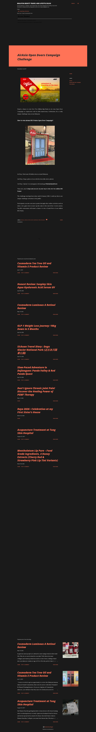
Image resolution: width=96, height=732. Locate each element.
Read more (55, 272)
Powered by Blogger (48, 726)
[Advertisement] (45, 36)
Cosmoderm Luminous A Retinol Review (36, 306)
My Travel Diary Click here (23, 11)
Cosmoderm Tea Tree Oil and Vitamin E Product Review (34, 265)
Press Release (72, 84)
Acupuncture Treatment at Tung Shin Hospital (36, 431)
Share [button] (70, 73)
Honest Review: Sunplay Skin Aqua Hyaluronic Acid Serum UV (36, 285)
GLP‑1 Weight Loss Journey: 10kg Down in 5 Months (36, 327)
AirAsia (70, 80)
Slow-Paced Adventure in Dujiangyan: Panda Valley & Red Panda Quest (36, 371)
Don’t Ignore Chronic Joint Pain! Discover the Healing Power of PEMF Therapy (36, 391)
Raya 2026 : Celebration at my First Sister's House (35, 410)
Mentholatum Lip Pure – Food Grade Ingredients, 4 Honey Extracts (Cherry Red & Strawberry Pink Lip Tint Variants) (37, 455)
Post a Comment (25, 272)
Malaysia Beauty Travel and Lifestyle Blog (34, 3)
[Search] (73, 3)
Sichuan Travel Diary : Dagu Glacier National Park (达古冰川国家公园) (37, 350)
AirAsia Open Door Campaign (75, 82)
